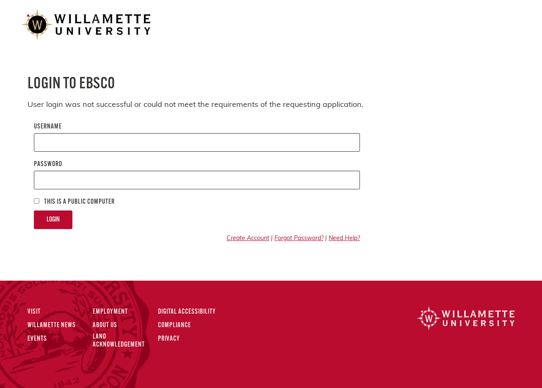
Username (48, 126)
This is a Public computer (74, 201)
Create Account (248, 238)
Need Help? (344, 238)
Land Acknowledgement (119, 340)
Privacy (169, 339)
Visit (34, 312)
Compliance (174, 325)
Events (37, 339)
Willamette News (52, 325)
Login (53, 219)
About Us (105, 325)
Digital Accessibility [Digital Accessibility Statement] (187, 312)
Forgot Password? (299, 238)
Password (48, 164)
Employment (110, 312)
